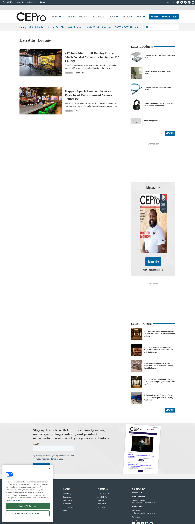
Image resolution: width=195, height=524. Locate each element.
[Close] (50, 469)
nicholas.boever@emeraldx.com (143, 487)
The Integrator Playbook (71, 27)
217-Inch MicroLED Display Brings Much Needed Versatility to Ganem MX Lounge (92, 57)
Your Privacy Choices (141, 512)
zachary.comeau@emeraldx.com (143, 477)
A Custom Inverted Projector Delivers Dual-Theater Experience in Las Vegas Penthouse (159, 371)
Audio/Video (67, 478)
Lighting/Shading (69, 481)
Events (112, 17)
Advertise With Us (104, 468)
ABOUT (65, 512)
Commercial (67, 471)
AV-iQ (42, 2)
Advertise (31, 2)
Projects (84, 17)
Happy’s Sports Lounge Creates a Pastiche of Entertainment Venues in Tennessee (90, 95)
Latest (55, 17)
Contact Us (136, 491)
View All (170, 133)
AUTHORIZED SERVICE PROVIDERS (91, 512)
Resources (98, 17)
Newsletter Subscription (164, 17)
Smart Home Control (70, 474)
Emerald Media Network (13, 2)
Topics (69, 17)
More (140, 17)
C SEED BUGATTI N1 (123, 27)
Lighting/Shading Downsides (98, 27)
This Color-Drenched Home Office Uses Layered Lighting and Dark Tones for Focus (159, 355)
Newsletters (102, 478)
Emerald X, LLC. (155, 508)
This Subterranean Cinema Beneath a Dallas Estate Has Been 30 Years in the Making (159, 307)
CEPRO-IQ (101, 481)
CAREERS (73, 512)
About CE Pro (102, 471)
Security (66, 484)
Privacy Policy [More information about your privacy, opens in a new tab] (16, 500)
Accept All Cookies (27, 506)
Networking (67, 468)
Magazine (101, 474)
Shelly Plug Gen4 (151, 121)
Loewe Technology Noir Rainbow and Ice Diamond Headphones (159, 104)
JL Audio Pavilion (37, 27)
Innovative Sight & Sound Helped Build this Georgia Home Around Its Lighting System (158, 323)
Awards (126, 17)
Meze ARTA (53, 27)
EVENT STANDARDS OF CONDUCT (118, 512)
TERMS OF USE (162, 512)
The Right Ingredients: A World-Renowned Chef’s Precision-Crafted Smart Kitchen (158, 339)
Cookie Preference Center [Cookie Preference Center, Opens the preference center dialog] (27, 513)
